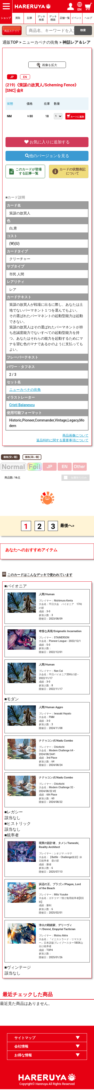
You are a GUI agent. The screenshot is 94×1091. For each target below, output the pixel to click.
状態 (10, 103)
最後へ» (67, 525)
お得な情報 (23, 1057)
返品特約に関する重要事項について (62, 440)
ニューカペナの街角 (25, 390)
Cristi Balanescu (22, 405)
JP (12, 77)
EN (25, 77)
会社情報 (21, 1048)
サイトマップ (24, 1040)
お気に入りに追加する (47, 142)
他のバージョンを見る (47, 155)
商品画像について (75, 435)
